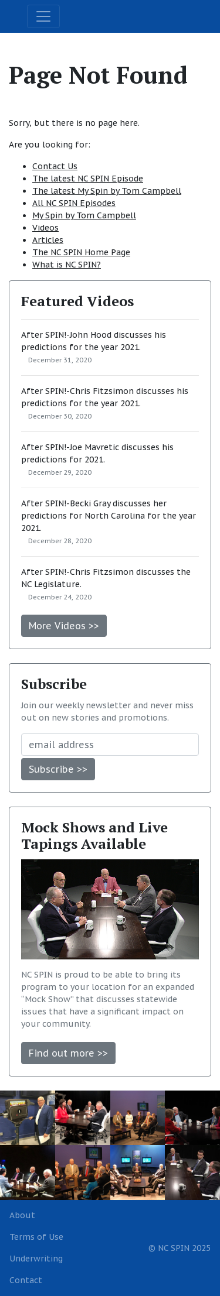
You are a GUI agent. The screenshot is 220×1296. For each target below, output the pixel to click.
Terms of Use (36, 1237)
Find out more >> (68, 1053)
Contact (25, 1280)
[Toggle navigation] (43, 16)
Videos (45, 227)
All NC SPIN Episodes (74, 203)
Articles (47, 240)
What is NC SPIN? (66, 264)
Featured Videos (77, 301)
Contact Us (54, 166)
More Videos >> (64, 626)
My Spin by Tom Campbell (84, 215)
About (22, 1215)
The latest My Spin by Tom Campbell (106, 191)
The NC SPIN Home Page (81, 252)
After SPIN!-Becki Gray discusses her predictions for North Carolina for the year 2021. (108, 515)
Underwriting (36, 1258)
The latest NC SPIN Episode (87, 178)
